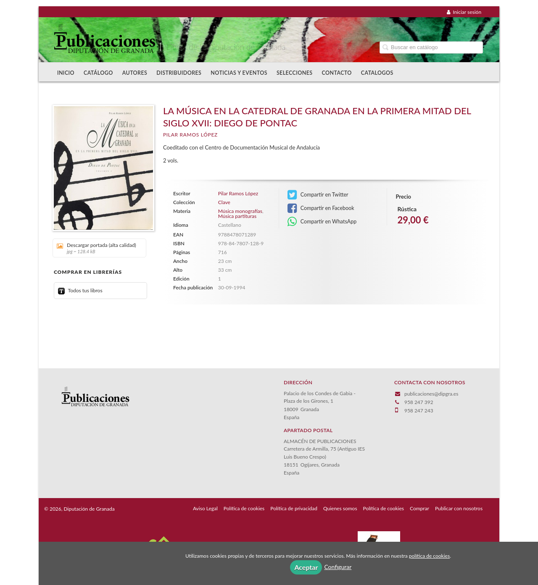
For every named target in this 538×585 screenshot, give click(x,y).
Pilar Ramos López (190, 134)
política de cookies (429, 556)
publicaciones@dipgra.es (431, 394)
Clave (224, 202)
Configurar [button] (337, 566)
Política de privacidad (293, 508)
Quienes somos (340, 508)
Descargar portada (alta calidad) (96, 248)
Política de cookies (244, 508)
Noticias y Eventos (239, 73)
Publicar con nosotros (459, 508)
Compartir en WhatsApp (322, 221)
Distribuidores (178, 73)
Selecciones (295, 73)
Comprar (419, 508)
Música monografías (240, 211)
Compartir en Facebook (320, 208)
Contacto (337, 73)
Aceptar (306, 567)
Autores (135, 73)
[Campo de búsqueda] (431, 47)
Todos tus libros (80, 290)
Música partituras (237, 216)
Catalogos (377, 73)
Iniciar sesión (464, 12)
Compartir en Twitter (317, 194)
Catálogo (98, 73)
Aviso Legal (205, 508)
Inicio (65, 73)
